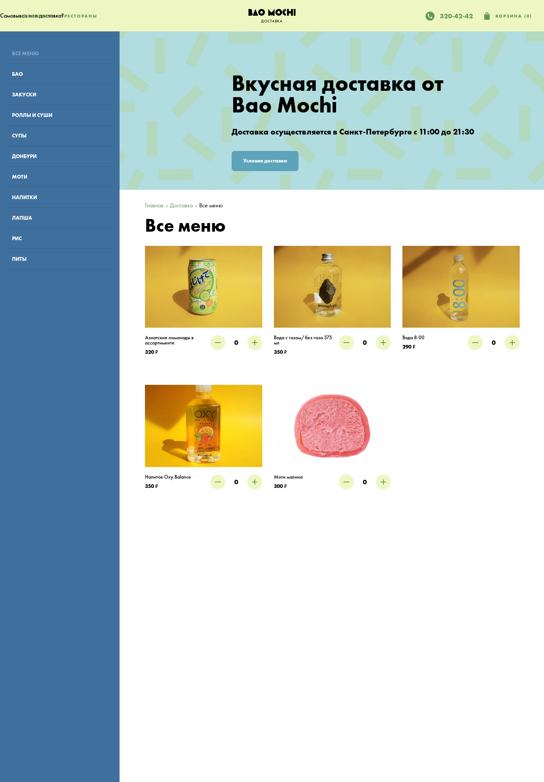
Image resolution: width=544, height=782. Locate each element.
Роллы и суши (32, 115)
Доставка (38, 16)
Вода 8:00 (413, 337)
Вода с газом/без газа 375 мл (303, 340)
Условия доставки (265, 160)
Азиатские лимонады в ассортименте (169, 340)
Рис (17, 238)
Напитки (24, 197)
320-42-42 (456, 16)
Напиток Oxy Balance (168, 477)
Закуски (24, 94)
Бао (17, 74)
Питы (19, 259)
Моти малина (288, 477)
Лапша (22, 217)
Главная (154, 205)
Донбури (24, 156)
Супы (19, 135)
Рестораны (81, 16)
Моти (19, 176)
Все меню (25, 53)
